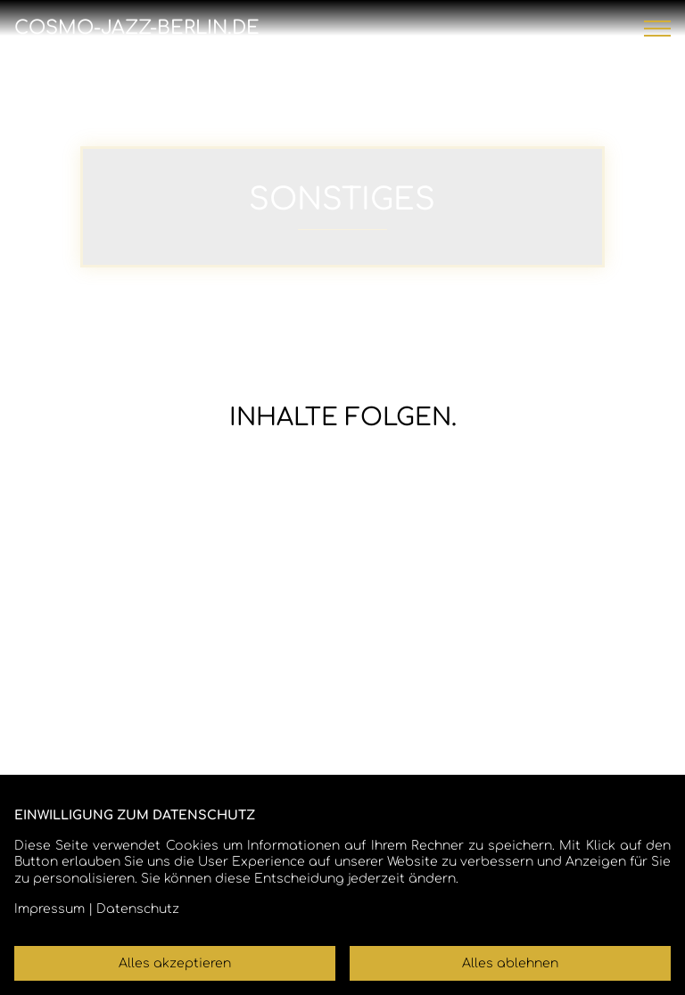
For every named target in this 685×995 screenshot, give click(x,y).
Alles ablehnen (510, 963)
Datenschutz (137, 909)
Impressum (49, 909)
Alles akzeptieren (175, 963)
